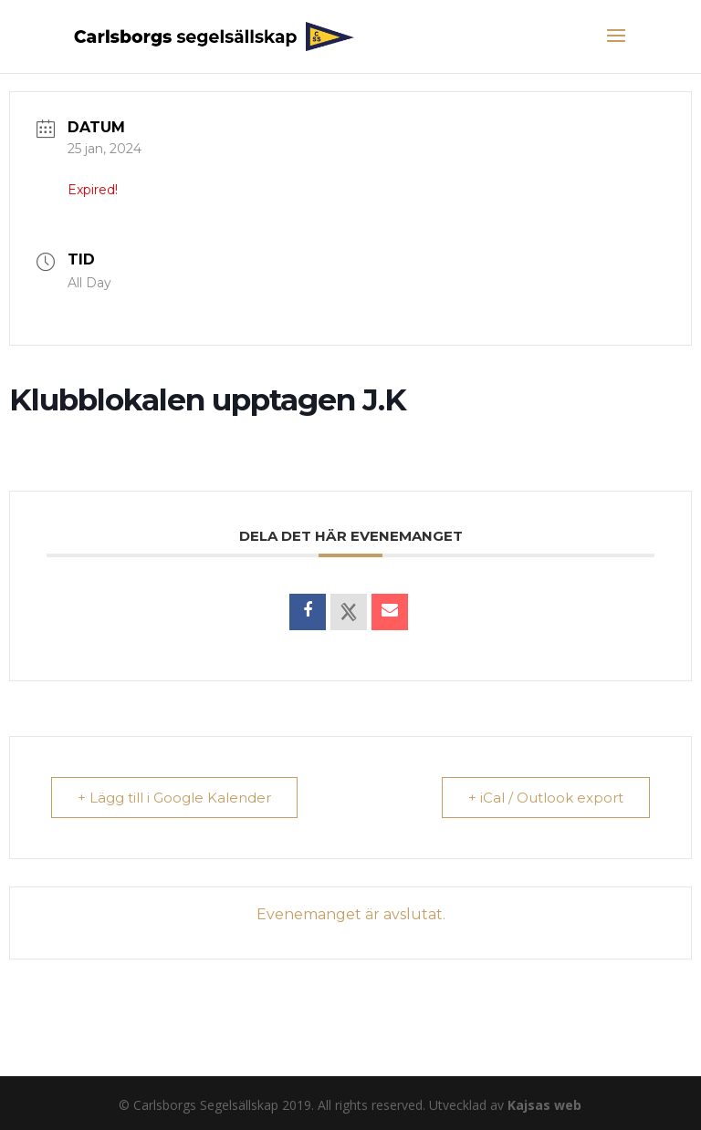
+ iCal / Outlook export (545, 797)
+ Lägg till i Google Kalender (174, 797)
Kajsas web (544, 1105)
